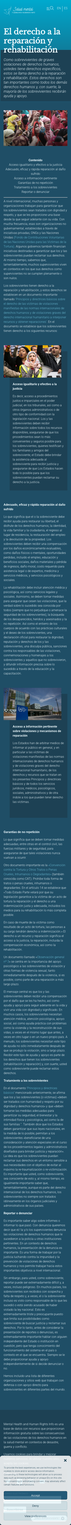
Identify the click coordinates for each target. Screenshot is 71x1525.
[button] (65, 1460)
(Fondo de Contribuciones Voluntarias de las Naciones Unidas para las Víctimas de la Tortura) (35, 242)
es (65, 8)
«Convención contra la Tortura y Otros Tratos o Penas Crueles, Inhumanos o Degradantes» (34, 869)
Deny (35, 1505)
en (59, 8)
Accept (35, 1495)
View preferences (36, 1516)
